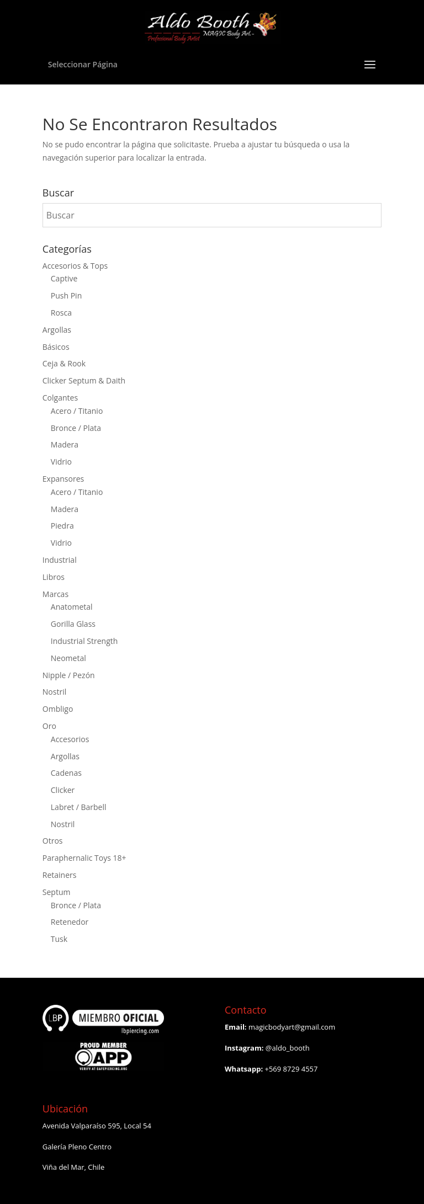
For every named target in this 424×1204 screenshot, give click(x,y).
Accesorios (70, 739)
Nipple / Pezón (69, 675)
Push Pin (66, 295)
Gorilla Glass (73, 624)
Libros (54, 577)
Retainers (60, 875)
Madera (64, 444)
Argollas (57, 329)
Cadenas (66, 773)
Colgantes (60, 397)
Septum (57, 892)
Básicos (56, 347)
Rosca (61, 312)
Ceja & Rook (64, 363)
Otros (53, 840)
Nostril (54, 691)
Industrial (60, 560)
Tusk (59, 939)
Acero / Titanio (77, 411)
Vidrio (61, 461)
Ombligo (58, 709)
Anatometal (72, 606)
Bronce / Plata (76, 428)
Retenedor (70, 922)
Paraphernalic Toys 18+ (84, 858)
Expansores (63, 478)
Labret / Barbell (79, 807)
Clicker (63, 790)
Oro (49, 726)
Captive (64, 278)
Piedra (62, 525)
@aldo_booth (288, 1048)
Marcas (55, 594)
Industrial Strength (84, 641)
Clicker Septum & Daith (84, 380)
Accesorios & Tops (75, 265)
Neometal (68, 658)
